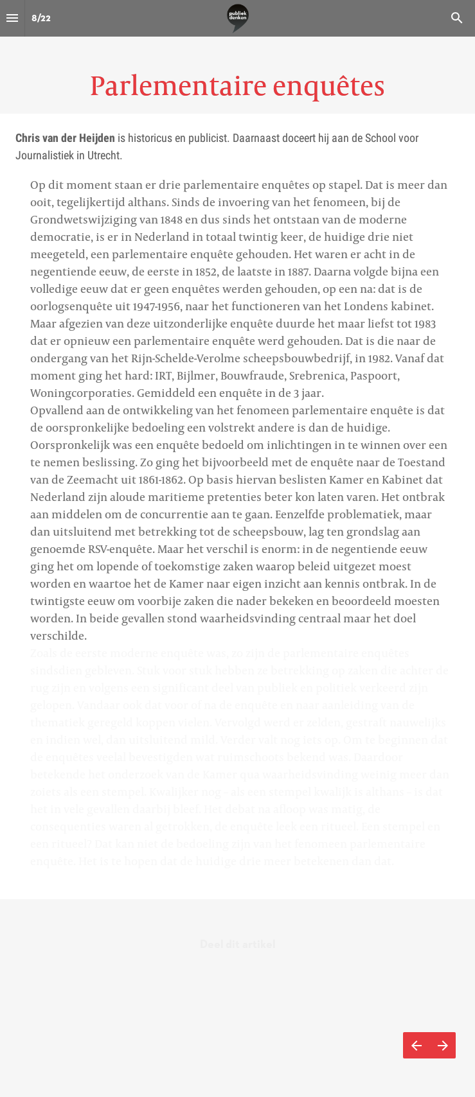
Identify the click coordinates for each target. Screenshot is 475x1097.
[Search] (457, 18)
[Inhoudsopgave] (12, 18)
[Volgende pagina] (442, 1045)
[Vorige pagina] (416, 1045)
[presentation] (237, 57)
